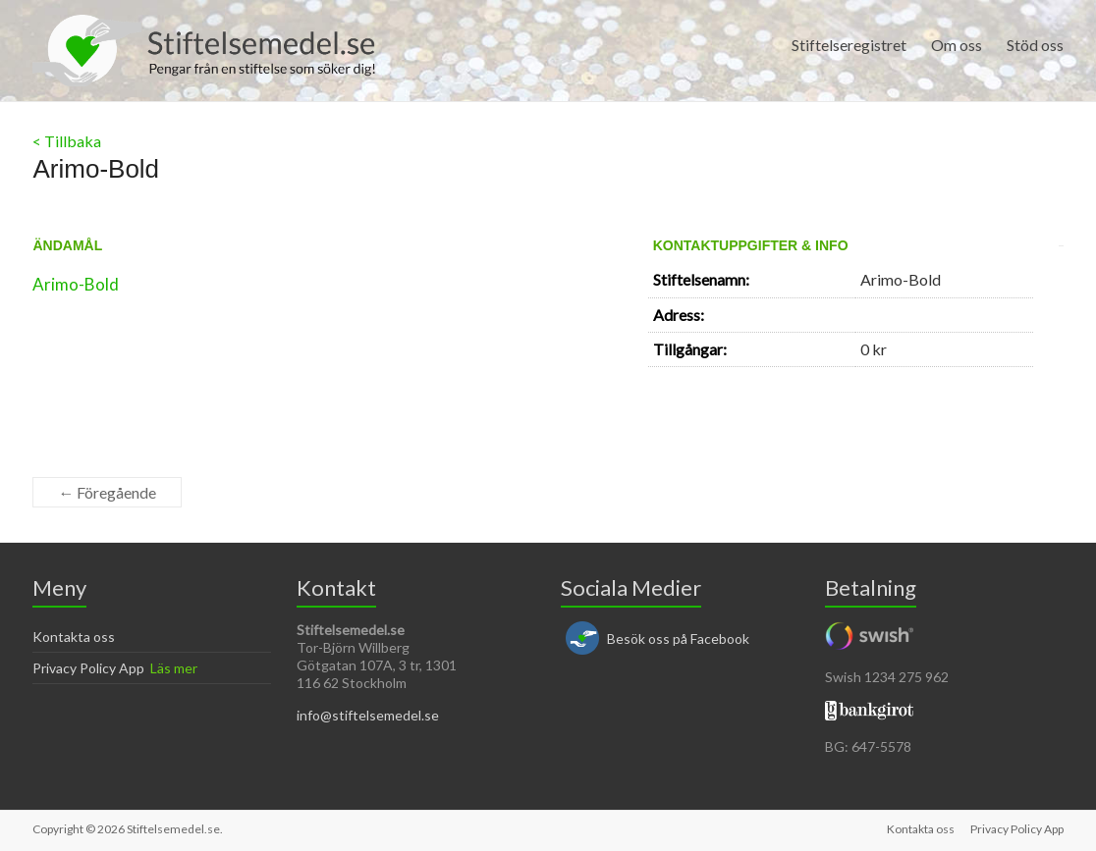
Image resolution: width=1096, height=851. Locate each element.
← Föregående (107, 492)
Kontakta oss (73, 636)
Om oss (956, 44)
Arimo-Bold (75, 284)
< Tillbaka (66, 141)
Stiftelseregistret (849, 44)
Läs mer (173, 668)
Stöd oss (1035, 44)
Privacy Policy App (88, 668)
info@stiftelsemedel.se (368, 715)
